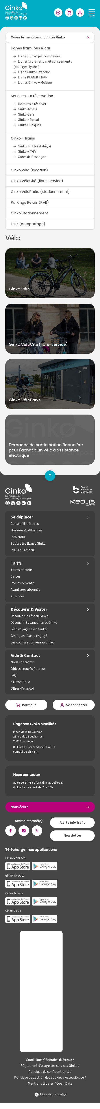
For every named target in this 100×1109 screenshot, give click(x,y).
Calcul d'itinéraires (25, 524)
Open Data (64, 1084)
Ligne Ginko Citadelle (34, 72)
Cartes (15, 576)
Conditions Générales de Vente (49, 1060)
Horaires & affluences (26, 530)
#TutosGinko (20, 682)
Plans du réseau (22, 550)
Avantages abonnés (25, 589)
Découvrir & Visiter (29, 610)
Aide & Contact (25, 656)
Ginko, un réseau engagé (29, 636)
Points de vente (22, 583)
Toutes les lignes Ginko (28, 543)
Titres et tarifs (22, 570)
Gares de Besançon (32, 157)
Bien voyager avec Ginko (29, 629)
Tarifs (16, 563)
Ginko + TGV (27, 151)
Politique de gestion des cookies (38, 1078)
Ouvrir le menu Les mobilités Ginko (38, 37)
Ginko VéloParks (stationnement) (40, 192)
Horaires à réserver (32, 104)
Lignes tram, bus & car (30, 48)
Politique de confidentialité (49, 1072)
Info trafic (18, 537)
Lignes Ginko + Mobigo (35, 82)
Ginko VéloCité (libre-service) (37, 181)
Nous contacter (22, 662)
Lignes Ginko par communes (39, 56)
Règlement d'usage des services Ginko (49, 1066)
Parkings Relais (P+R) (30, 203)
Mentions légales (41, 1084)
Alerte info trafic (72, 823)
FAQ (14, 675)
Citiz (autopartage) (28, 224)
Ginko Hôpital (28, 120)
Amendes (17, 596)
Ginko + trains (23, 138)
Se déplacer (22, 517)
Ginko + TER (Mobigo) (34, 146)
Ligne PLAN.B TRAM (33, 77)
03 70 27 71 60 (26, 783)
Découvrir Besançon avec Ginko (34, 622)
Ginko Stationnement (29, 213)
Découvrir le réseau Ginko (29, 616)
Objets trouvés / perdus (28, 669)
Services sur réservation (32, 96)
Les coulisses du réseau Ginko (32, 642)
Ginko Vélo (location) (29, 170)
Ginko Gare (26, 114)
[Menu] (91, 12)
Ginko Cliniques (29, 125)
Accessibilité (74, 1078)
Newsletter (72, 836)
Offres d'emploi (22, 688)
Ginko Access (27, 109)
